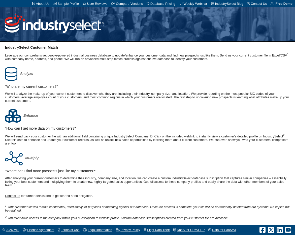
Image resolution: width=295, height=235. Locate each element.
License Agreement (40, 230)
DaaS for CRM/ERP (191, 230)
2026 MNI (12, 230)
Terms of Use (70, 230)
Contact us (12, 196)
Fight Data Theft (158, 230)
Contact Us (259, 4)
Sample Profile (68, 4)
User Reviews (97, 4)
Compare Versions (129, 4)
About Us (42, 4)
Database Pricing (162, 4)
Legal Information (100, 230)
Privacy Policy (130, 230)
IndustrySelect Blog (229, 4)
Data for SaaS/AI (224, 230)
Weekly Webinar (195, 4)
